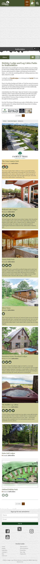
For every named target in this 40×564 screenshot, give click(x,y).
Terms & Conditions (24, 548)
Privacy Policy (23, 550)
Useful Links (4, 555)
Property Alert (23, 554)
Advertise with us (23, 546)
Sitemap (3, 548)
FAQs (3, 554)
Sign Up (20, 523)
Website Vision (20, 561)
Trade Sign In (4, 552)
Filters (5, 57)
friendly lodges (14, 78)
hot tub (31, 78)
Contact (3, 546)
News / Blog (22, 552)
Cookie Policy (4, 550)
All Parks (4, 121)
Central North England (12, 121)
